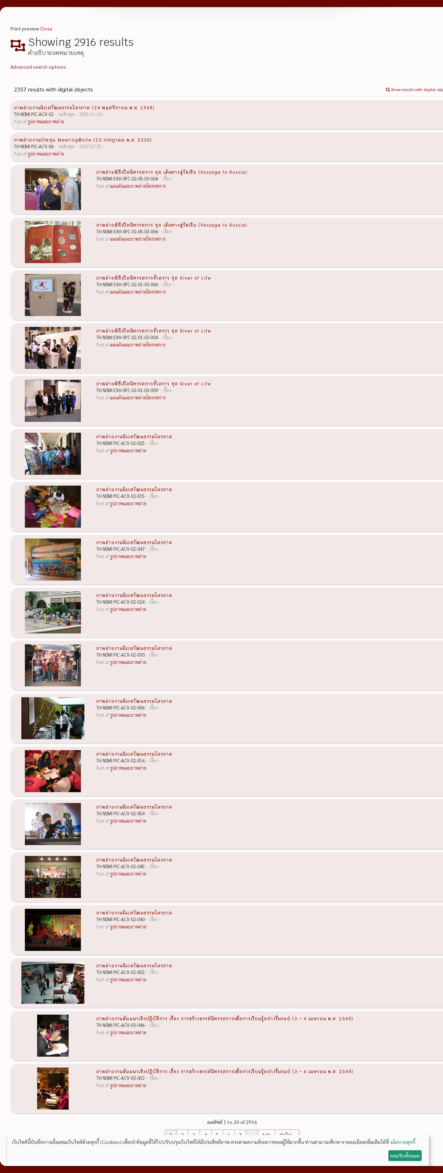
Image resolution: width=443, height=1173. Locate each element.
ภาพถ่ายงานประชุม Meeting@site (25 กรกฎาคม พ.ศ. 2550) (83, 139)
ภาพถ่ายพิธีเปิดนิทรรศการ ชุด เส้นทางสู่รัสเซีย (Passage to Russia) (171, 171)
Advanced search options (38, 66)
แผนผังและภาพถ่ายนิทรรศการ (138, 186)
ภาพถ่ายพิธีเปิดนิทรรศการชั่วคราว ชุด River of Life (153, 277)
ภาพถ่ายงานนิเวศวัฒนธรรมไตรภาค (134, 436)
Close (46, 28)
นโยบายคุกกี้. (403, 1142)
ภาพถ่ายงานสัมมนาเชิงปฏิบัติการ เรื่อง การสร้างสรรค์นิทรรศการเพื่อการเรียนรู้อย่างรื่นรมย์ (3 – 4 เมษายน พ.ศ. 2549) (224, 1018)
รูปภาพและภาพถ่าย (46, 121)
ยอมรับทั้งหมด (405, 1155)
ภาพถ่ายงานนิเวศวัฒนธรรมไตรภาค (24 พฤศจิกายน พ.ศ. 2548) (84, 107)
